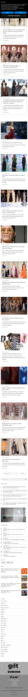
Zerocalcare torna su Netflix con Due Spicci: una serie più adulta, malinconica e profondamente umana (14, 495)
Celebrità (3, 609)
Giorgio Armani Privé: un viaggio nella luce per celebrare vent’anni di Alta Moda (14, 31)
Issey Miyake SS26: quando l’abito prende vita (12, 552)
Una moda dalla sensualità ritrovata (12, 142)
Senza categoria (4, 649)
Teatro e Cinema (4, 651)
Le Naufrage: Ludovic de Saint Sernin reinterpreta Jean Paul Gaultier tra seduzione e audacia (13, 101)
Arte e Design (4, 601)
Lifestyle (2, 636)
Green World (3, 623)
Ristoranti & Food (4, 647)
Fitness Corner (4, 620)
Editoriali (3, 612)
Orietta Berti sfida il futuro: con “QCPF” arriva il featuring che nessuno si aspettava (15, 491)
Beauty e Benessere (5, 607)
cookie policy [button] (15, 685)
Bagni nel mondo (4, 605)
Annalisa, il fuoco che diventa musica (10, 543)
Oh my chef (3, 642)
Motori (2, 638)
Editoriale (24, 1)
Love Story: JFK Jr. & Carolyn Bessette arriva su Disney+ (13, 535)
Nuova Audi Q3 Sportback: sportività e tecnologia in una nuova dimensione (14, 548)
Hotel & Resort (4, 625)
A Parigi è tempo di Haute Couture (11, 354)
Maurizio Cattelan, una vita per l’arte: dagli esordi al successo (14, 530)
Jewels (2, 631)
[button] (25, 479)
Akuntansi (5, 551)
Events (2, 614)
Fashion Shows (5, 173)
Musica (2, 640)
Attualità (3, 603)
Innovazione (3, 627)
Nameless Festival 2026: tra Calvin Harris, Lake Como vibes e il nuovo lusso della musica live (14, 487)
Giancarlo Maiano (6, 542)
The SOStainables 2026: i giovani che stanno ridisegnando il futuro (15, 500)
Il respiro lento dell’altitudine (9, 556)
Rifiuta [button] (7, 691)
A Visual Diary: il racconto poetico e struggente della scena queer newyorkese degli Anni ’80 (15, 504)
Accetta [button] (20, 691)
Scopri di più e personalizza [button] (14, 694)
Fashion (2, 616)
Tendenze (3, 653)
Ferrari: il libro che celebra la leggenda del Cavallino (14, 539)
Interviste (3, 629)
